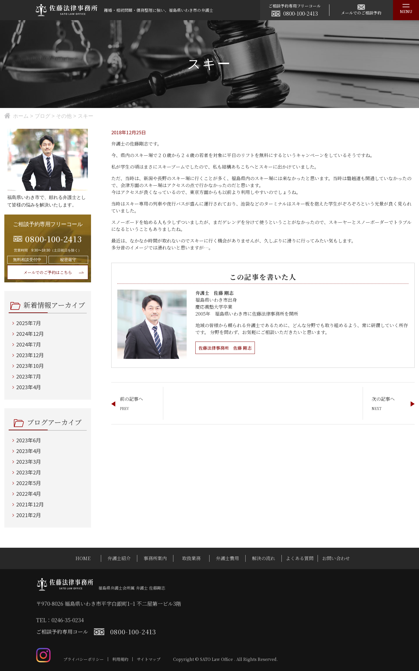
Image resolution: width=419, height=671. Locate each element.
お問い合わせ (336, 558)
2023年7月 (28, 376)
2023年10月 (30, 365)
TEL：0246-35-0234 (60, 620)
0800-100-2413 (300, 13)
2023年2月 (28, 472)
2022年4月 (28, 493)
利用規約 (120, 659)
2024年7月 (28, 344)
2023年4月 (28, 387)
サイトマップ (148, 659)
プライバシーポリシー (83, 659)
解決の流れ (263, 558)
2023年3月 (28, 461)
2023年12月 (30, 355)
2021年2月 (28, 515)
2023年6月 (28, 440)
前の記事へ (131, 399)
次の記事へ (383, 399)
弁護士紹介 (119, 558)
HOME (82, 558)
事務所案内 (155, 558)
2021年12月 (30, 504)
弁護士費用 (227, 558)
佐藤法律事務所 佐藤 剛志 (227, 347)
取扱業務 (191, 558)
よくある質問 (300, 558)
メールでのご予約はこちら (47, 272)
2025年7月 (28, 323)
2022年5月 (28, 483)
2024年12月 (30, 333)
